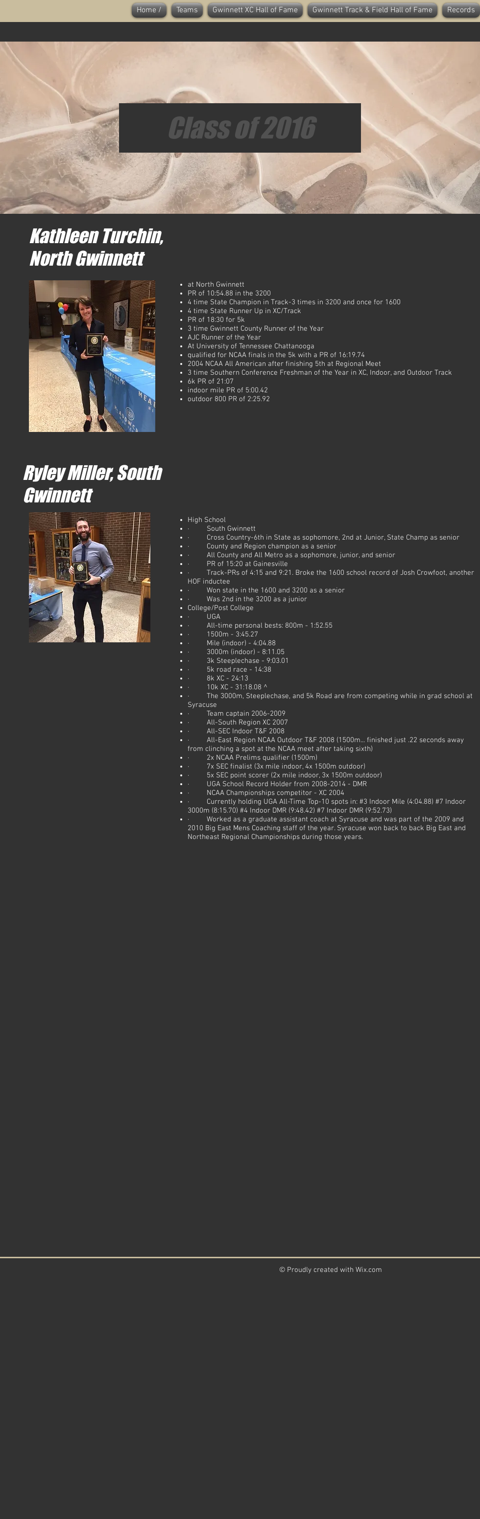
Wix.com (369, 1270)
